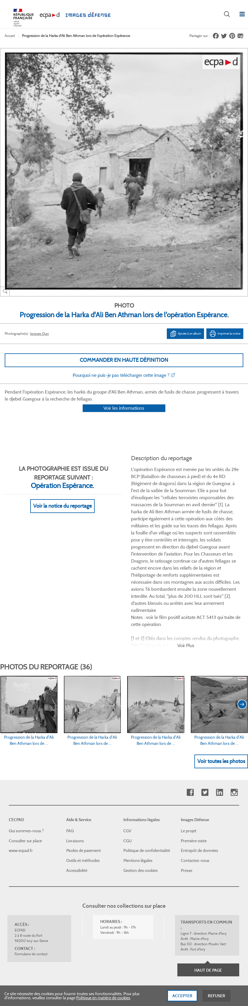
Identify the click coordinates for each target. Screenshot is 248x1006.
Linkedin (219, 723)
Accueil (10, 35)
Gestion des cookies (140, 801)
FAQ (70, 761)
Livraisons (75, 771)
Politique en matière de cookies (103, 998)
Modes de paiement (83, 781)
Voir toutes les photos (221, 692)
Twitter (204, 723)
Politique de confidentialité (146, 781)
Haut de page (208, 901)
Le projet (188, 761)
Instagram (234, 723)
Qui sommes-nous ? (26, 761)
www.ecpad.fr (21, 781)
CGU (127, 771)
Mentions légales (137, 791)
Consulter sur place (25, 771)
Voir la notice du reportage (62, 514)
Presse (186, 801)
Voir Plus (185, 576)
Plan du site (195, 942)
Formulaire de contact (31, 885)
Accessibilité (76, 801)
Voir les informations (123, 415)
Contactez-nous (195, 791)
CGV (127, 761)
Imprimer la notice (224, 333)
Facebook (190, 723)
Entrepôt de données (199, 781)
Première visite (194, 771)
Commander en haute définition (124, 360)
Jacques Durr (39, 333)
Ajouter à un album (185, 333)
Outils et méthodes (83, 791)
